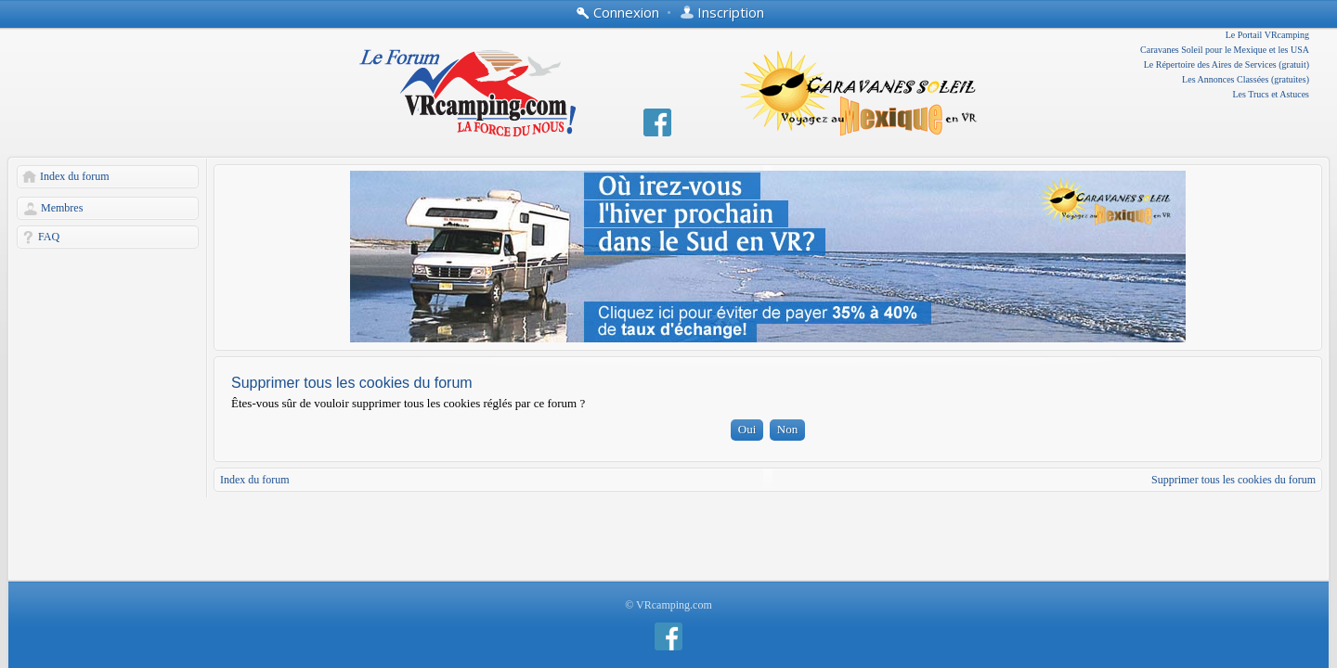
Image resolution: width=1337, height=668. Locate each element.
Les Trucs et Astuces (1271, 94)
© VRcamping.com (668, 604)
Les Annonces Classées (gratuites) (1245, 79)
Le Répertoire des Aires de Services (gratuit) (1226, 64)
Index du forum (75, 176)
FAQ (48, 236)
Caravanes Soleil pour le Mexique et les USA (1224, 50)
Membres (62, 207)
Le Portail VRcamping (1267, 35)
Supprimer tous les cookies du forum (1233, 479)
